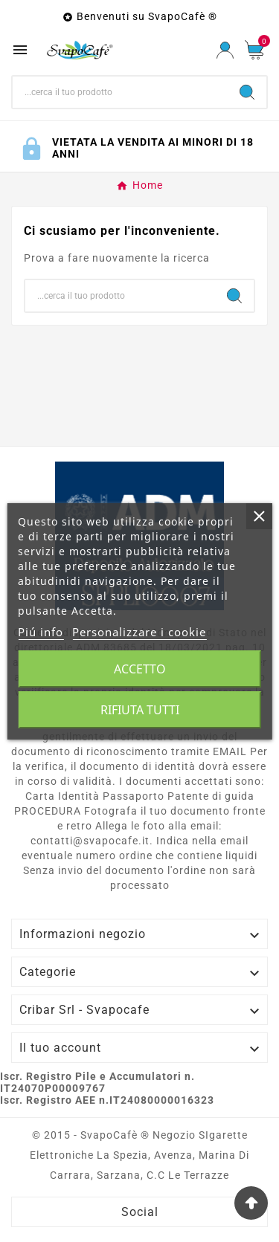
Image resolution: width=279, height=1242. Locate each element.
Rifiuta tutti (139, 710)
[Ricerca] (120, 92)
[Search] (247, 92)
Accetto (140, 669)
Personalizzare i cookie (139, 631)
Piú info (40, 631)
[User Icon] (225, 50)
